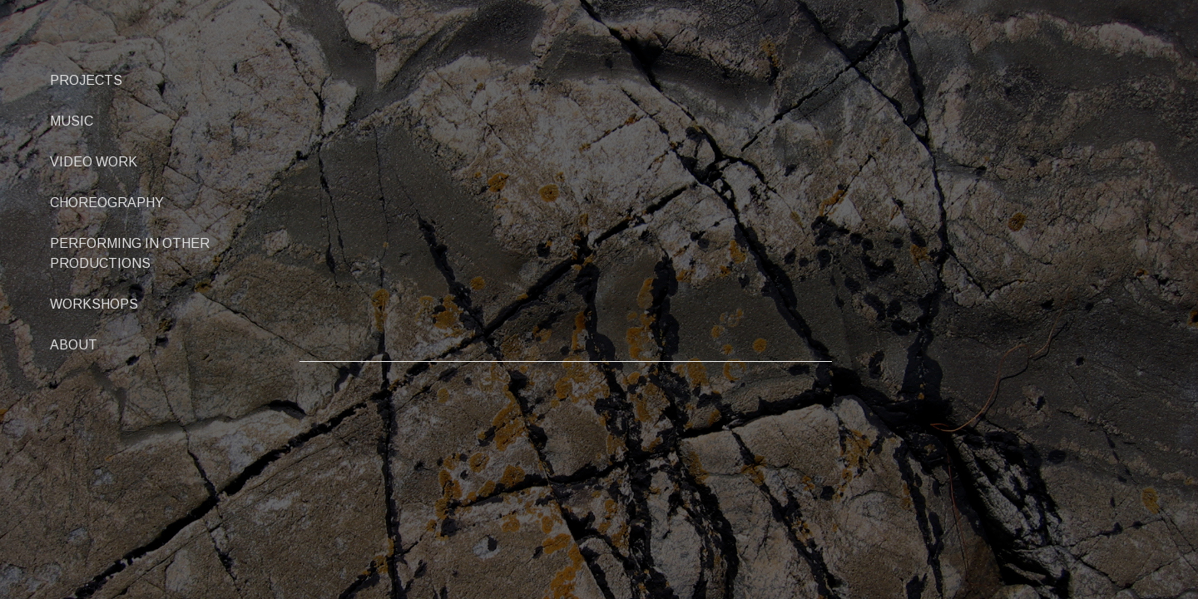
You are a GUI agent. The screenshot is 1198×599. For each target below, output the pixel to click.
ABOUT (73, 345)
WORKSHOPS (94, 304)
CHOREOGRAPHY (107, 203)
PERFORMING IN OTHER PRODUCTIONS (130, 253)
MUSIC (71, 121)
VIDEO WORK (93, 162)
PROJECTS (86, 80)
